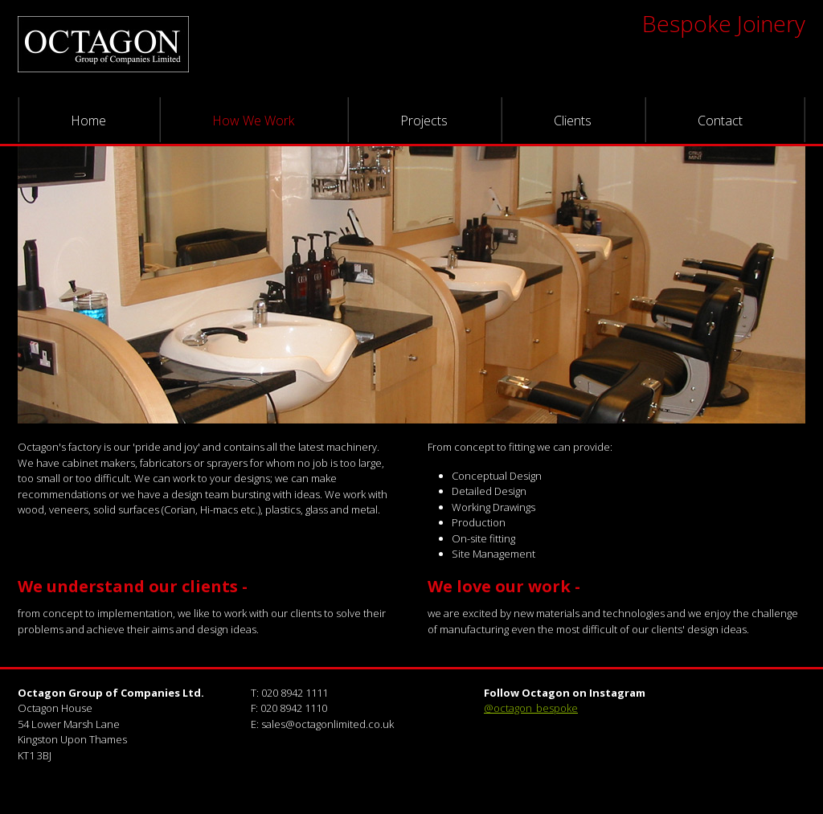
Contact (720, 120)
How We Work (253, 120)
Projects (424, 120)
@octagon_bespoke (531, 708)
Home (88, 120)
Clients (573, 120)
